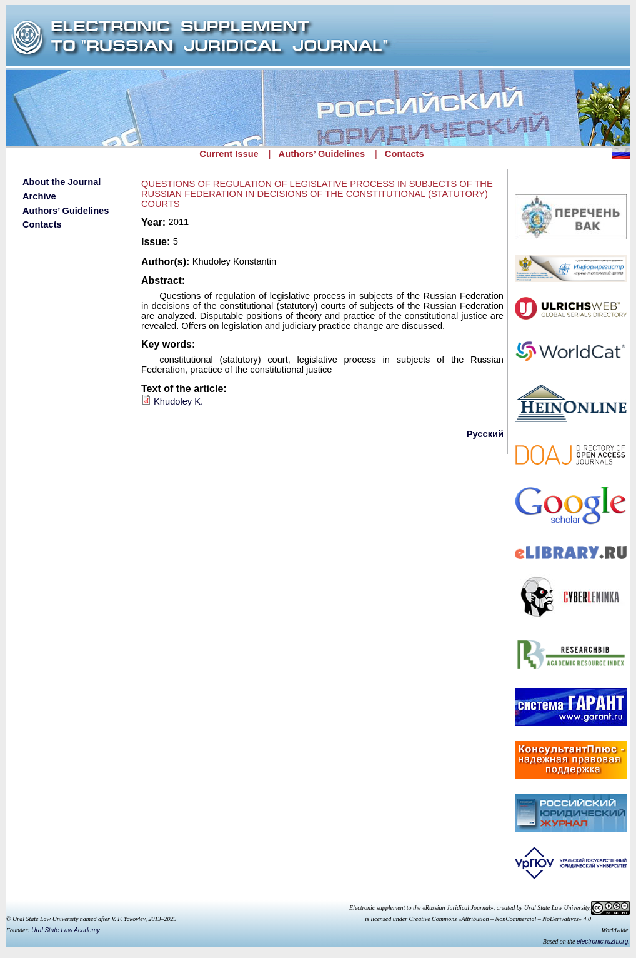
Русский (485, 434)
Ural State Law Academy (65, 930)
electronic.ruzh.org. (603, 941)
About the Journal (61, 182)
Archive (39, 196)
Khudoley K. (178, 401)
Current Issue (228, 154)
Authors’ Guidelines (322, 154)
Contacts (404, 154)
